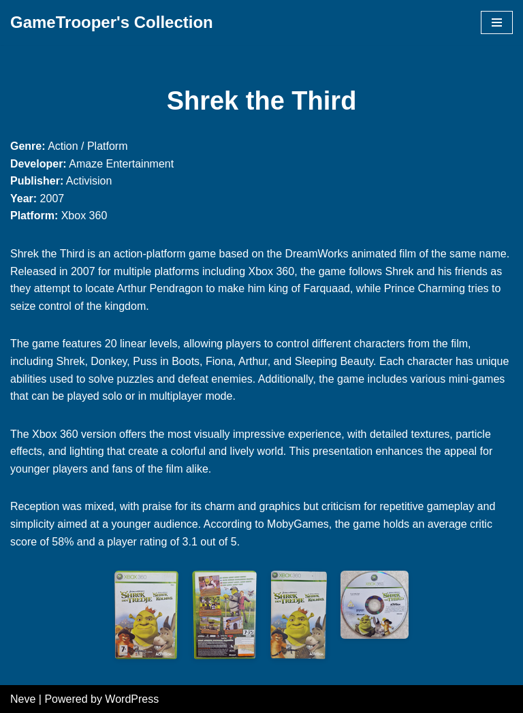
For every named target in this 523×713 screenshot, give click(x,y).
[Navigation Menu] (497, 22)
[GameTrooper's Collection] (111, 22)
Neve (22, 699)
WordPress (132, 699)
